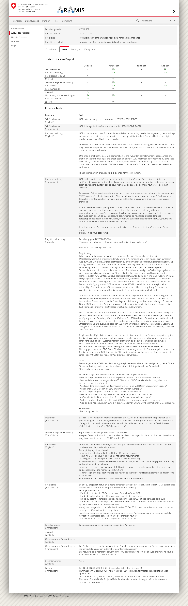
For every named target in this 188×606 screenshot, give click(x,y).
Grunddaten (51, 49)
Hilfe (55, 20)
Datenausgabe (32, 20)
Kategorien (89, 49)
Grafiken (15, 41)
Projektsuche (17, 28)
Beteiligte (75, 49)
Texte (64, 49)
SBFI (26, 596)
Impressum (66, 20)
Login (14, 45)
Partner (46, 20)
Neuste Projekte (19, 37)
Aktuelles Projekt (20, 32)
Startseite (17, 20)
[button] (174, 11)
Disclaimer (64, 596)
